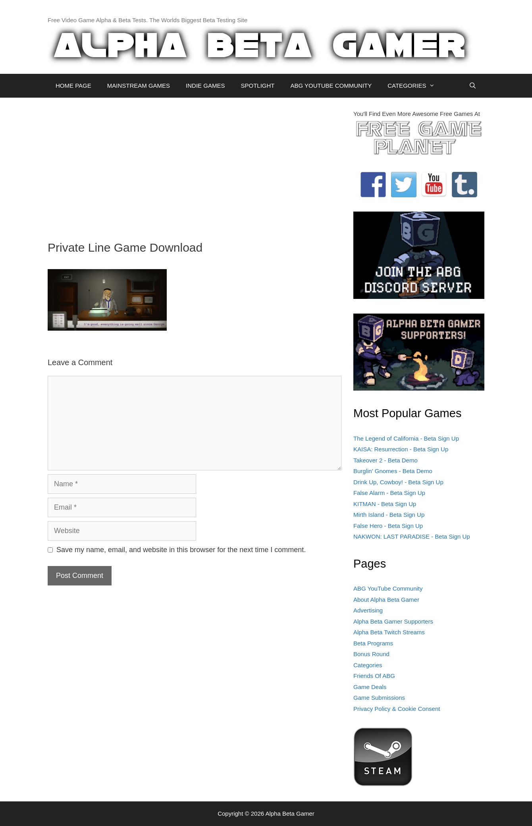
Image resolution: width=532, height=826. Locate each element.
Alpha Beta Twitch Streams (389, 632)
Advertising (368, 610)
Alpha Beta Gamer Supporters (393, 621)
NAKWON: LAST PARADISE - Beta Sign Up (411, 536)
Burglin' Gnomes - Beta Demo (392, 471)
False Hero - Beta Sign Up (388, 525)
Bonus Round (371, 654)
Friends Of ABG (374, 675)
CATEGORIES (415, 86)
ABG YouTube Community (388, 588)
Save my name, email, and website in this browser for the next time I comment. (181, 550)
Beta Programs (373, 643)
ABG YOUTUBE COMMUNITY (331, 85)
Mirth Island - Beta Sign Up (388, 514)
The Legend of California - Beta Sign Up (406, 438)
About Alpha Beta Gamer (386, 599)
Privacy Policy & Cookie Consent (396, 708)
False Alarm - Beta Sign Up (389, 492)
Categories (367, 665)
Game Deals (369, 687)
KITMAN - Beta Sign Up (384, 504)
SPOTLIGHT (257, 85)
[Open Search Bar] (472, 86)
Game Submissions (379, 697)
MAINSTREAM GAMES (138, 85)
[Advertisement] (194, 165)
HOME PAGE (73, 85)
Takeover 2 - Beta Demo (385, 460)
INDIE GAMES (205, 85)
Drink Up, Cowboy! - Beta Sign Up (398, 482)
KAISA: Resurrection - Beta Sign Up (400, 449)
